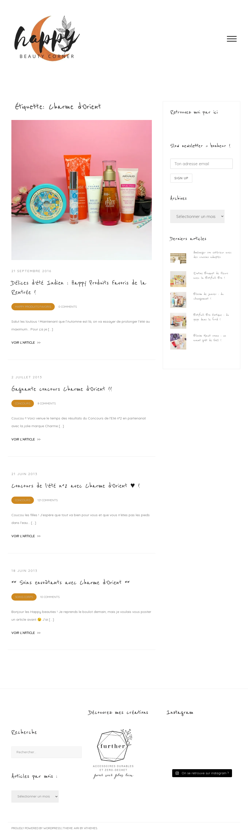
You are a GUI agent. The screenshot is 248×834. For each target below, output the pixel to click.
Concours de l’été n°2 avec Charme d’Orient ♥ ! (75, 486)
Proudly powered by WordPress (36, 828)
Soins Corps (24, 597)
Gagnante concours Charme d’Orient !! (61, 389)
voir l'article (25, 342)
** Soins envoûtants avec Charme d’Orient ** (70, 583)
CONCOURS (22, 403)
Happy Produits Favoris (33, 306)
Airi (76, 828)
